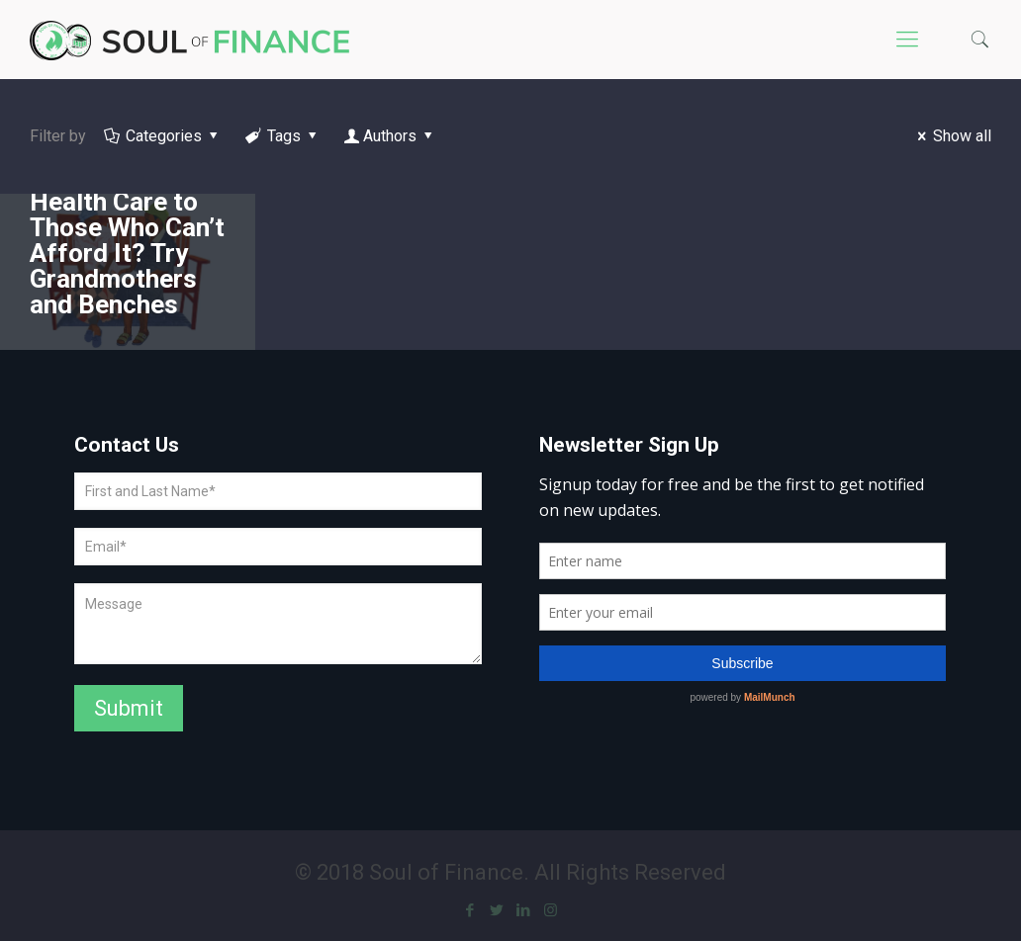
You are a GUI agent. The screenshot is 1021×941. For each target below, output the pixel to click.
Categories (163, 136)
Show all (951, 136)
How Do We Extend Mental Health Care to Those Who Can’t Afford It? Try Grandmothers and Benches (127, 227)
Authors (390, 136)
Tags (283, 136)
